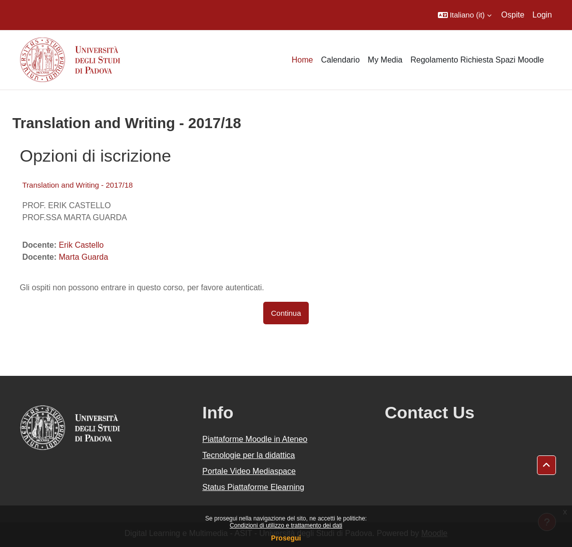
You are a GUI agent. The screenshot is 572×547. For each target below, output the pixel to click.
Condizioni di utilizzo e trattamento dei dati (286, 525)
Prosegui (286, 538)
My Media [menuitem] (385, 60)
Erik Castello (81, 245)
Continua (286, 313)
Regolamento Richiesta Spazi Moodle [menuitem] (477, 60)
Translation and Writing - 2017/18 (78, 185)
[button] (464, 15)
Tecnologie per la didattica (248, 455)
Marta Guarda (83, 257)
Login (542, 15)
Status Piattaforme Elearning (253, 487)
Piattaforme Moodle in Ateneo (254, 439)
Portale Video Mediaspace (249, 471)
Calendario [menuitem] (340, 60)
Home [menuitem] (302, 60)
